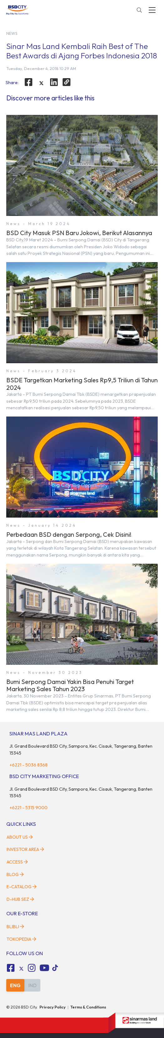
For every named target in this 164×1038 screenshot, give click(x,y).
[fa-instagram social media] (32, 968)
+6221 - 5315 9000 (28, 807)
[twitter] (41, 83)
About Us (20, 837)
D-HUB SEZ (20, 899)
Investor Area (25, 849)
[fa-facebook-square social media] (11, 968)
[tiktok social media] (21, 969)
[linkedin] (54, 82)
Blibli (15, 926)
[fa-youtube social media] (44, 968)
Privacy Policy (52, 1006)
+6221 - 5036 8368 (28, 765)
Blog (15, 874)
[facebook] (28, 82)
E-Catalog (22, 887)
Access (17, 862)
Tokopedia (21, 939)
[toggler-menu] (152, 10)
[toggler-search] (139, 10)
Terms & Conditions (88, 1006)
